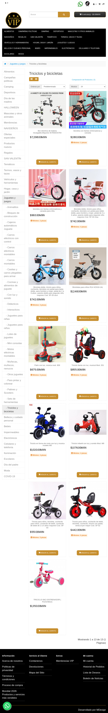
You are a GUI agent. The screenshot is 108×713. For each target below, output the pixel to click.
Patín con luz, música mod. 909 (47, 365)
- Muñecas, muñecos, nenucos (11, 365)
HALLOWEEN (11, 107)
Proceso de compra (12, 685)
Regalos (22, 37)
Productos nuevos (9, 145)
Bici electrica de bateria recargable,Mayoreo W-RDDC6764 (47, 132)
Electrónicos (68, 48)
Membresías (10, 122)
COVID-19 (9, 476)
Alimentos (9, 31)
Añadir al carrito (47, 162)
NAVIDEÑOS (9, 37)
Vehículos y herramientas (16, 43)
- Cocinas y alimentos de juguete (11, 285)
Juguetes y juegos (66, 43)
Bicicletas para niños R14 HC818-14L (88, 287)
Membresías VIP (65, 661)
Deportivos (58, 31)
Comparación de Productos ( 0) (83, 80)
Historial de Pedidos (93, 666)
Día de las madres (9, 100)
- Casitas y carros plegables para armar (13, 273)
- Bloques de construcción (11, 215)
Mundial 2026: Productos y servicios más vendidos (13, 694)
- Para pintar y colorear (12, 382)
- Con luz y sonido (10, 296)
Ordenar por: (35, 87)
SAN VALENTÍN (37, 37)
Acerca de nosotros (12, 661)
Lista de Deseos (91, 672)
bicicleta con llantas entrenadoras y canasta (87, 132)
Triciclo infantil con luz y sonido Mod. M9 (87, 443)
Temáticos (52, 37)
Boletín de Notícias (93, 678)
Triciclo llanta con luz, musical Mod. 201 (88, 365)
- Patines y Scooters (10, 391)
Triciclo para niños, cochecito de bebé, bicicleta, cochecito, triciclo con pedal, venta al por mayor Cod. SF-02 (87, 524)
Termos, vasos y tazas (71, 37)
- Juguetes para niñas (13, 317)
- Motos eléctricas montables (9, 352)
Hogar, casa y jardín (43, 43)
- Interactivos (12, 309)
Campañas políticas (27, 31)
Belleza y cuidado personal (17, 48)
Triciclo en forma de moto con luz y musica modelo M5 (47, 444)
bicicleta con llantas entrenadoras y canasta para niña (47, 210)
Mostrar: (74, 87)
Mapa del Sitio (36, 672)
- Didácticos (11, 304)
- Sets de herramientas (11, 400)
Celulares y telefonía (89, 48)
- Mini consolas (13, 343)
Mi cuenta (88, 661)
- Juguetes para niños (13, 326)
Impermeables (51, 48)
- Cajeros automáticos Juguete (10, 225)
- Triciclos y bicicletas (11, 410)
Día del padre (11, 464)
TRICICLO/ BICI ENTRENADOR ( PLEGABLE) (47, 601)
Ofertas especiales (9, 136)
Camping (45, 31)
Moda (21, 54)
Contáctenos (35, 661)
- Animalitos (11, 207)
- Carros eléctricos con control (11, 238)
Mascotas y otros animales (81, 31)
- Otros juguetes (13, 374)
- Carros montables (9, 262)
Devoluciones (36, 666)
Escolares (9, 54)
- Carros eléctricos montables (9, 251)
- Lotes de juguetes (10, 336)
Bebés (37, 48)
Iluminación (10, 453)
